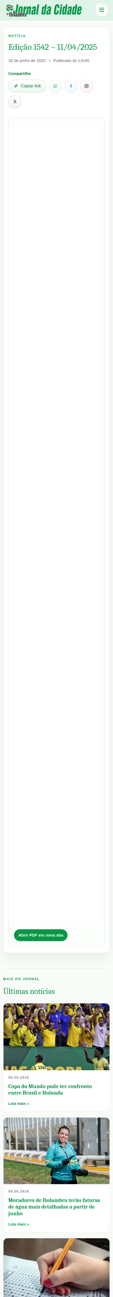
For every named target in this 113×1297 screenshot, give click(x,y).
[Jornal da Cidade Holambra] (43, 10)
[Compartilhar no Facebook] (71, 86)
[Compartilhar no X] (14, 101)
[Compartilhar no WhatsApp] (55, 86)
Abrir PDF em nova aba (40, 935)
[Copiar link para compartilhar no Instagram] (86, 86)
